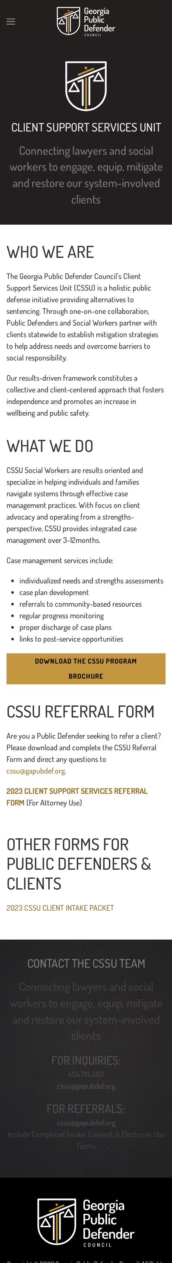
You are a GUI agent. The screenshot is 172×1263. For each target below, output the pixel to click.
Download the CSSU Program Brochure (86, 668)
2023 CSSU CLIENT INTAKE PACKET (60, 907)
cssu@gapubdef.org (35, 770)
